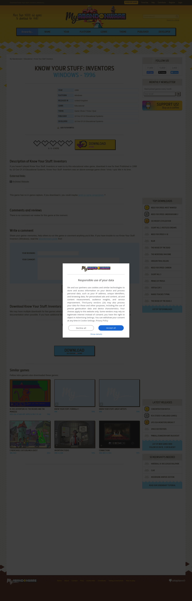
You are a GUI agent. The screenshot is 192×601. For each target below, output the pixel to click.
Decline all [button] (81, 328)
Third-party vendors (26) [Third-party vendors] (94, 302)
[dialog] (96, 300)
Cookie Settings (88, 320)
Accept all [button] (111, 328)
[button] (96, 334)
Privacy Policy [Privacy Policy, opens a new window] (102, 320)
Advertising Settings (85, 317)
